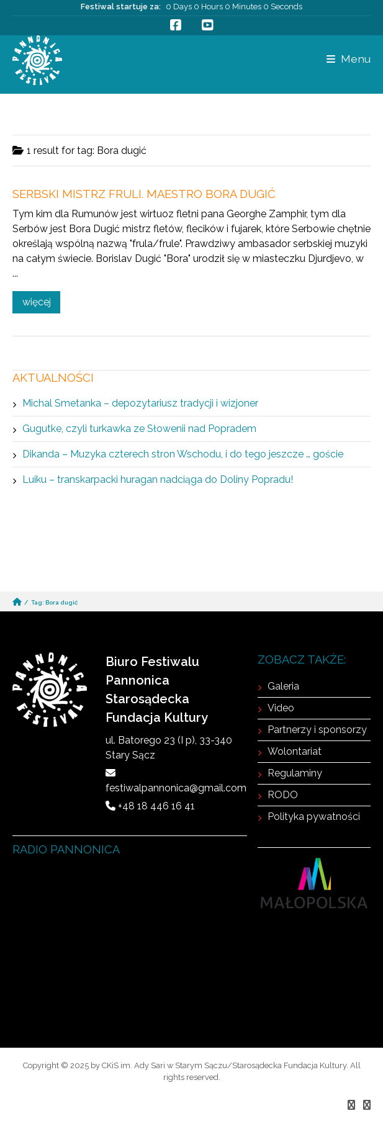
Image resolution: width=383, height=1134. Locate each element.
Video (281, 708)
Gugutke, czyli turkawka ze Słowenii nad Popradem (139, 428)
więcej (36, 302)
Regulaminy (295, 773)
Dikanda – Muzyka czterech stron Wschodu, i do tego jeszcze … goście (182, 454)
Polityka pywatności (314, 816)
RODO (283, 795)
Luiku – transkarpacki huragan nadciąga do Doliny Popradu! (157, 479)
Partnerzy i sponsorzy (317, 730)
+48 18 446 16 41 (156, 806)
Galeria (283, 686)
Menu (349, 58)
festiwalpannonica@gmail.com (176, 788)
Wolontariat (295, 751)
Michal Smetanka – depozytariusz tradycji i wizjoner (140, 403)
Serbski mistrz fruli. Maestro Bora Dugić (144, 193)
